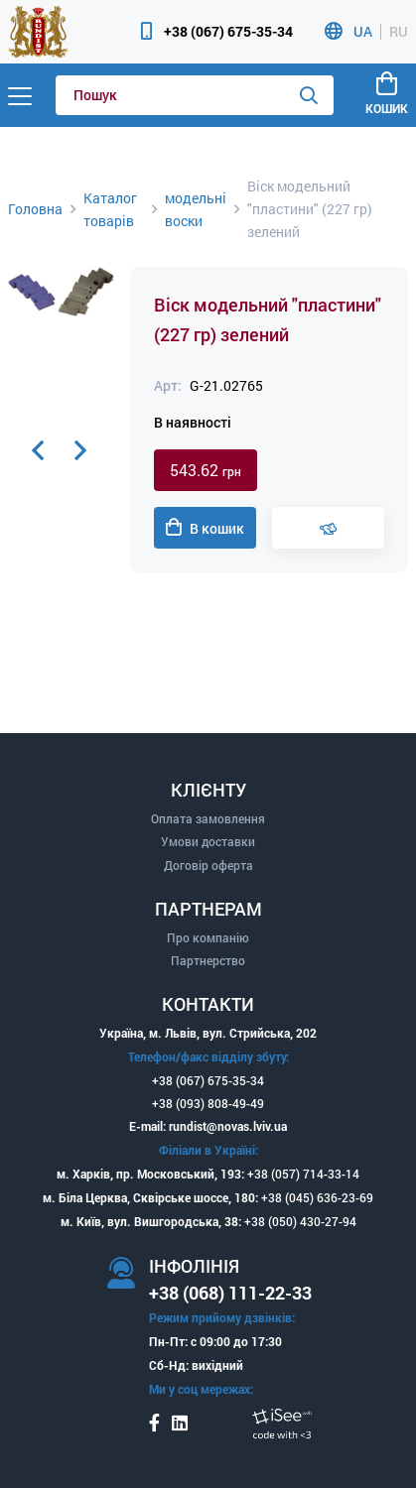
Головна (35, 208)
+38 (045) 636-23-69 (317, 1197)
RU (398, 32)
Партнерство (208, 960)
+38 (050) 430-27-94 (300, 1221)
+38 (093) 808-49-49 (208, 1103)
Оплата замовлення (208, 818)
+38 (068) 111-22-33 (230, 1292)
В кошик (205, 528)
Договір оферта (208, 865)
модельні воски (195, 209)
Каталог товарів (110, 209)
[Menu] (20, 95)
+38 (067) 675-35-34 (228, 31)
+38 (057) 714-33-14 (303, 1173)
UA (362, 32)
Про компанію (208, 937)
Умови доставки (208, 841)
